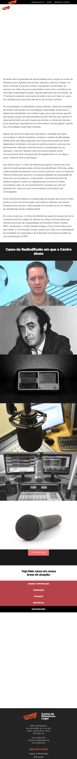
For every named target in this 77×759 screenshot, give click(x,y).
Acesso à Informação (38, 584)
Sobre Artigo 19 (37, 2)
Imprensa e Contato (62, 2)
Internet (38, 596)
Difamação (38, 590)
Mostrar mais (38, 552)
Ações (49, 2)
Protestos (38, 603)
